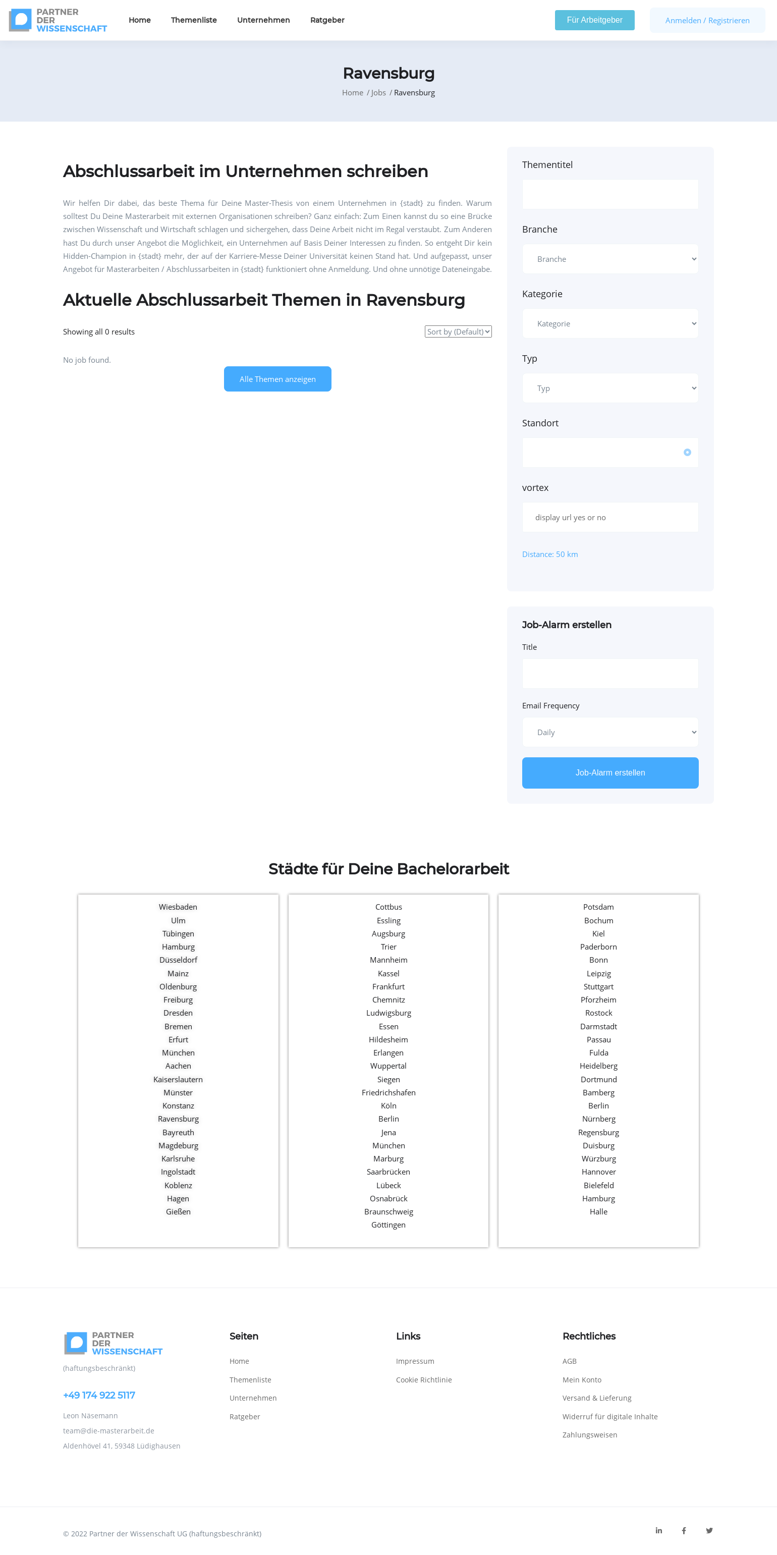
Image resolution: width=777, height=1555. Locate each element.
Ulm (178, 920)
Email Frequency (551, 705)
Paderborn (598, 946)
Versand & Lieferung (597, 1398)
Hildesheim (388, 1039)
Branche (540, 229)
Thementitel (547, 164)
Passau (599, 1039)
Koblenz (178, 1185)
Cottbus (388, 907)
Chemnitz (388, 999)
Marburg (388, 1158)
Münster (178, 1092)
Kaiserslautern (178, 1079)
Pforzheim (599, 999)
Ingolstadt (178, 1172)
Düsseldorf (178, 960)
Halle (598, 1211)
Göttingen (388, 1224)
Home (140, 20)
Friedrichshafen (389, 1092)
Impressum (415, 1361)
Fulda (598, 1052)
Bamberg (599, 1092)
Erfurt (178, 1039)
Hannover (599, 1172)
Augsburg (388, 933)
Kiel (598, 933)
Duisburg (599, 1145)
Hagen (178, 1198)
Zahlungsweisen (590, 1434)
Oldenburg (178, 986)
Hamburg (178, 946)
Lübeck (388, 1185)
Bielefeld (599, 1185)
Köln (389, 1105)
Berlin (388, 1119)
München (178, 1052)
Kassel (389, 973)
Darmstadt (598, 1026)
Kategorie (542, 293)
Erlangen (388, 1052)
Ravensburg (178, 1119)
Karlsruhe (178, 1158)
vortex (535, 487)
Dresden (178, 1013)
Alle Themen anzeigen (278, 379)
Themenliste (194, 20)
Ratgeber (327, 20)
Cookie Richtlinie (424, 1379)
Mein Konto (582, 1379)
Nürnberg (599, 1119)
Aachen (178, 1066)
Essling (389, 920)
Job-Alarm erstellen (610, 772)
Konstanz (178, 1105)
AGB (570, 1361)
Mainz (178, 973)
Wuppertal (388, 1066)
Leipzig (599, 973)
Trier (389, 946)
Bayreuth (178, 1132)
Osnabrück (389, 1198)
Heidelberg (599, 1066)
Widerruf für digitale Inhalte (610, 1416)
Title (529, 647)
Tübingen (178, 933)
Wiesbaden (178, 907)
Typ (529, 358)
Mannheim (389, 960)
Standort (540, 422)
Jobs (378, 92)
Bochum (599, 920)
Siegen (388, 1079)
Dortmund (599, 1079)
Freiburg (178, 999)
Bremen (178, 1026)
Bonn (598, 960)
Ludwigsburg (388, 1013)
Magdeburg (178, 1145)
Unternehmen (263, 20)
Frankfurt (388, 986)
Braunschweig (388, 1211)
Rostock (599, 1013)
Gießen (178, 1211)
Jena (388, 1132)
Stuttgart (599, 986)
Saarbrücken (388, 1172)
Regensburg (598, 1132)
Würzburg (599, 1158)
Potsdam (598, 907)
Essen (389, 1026)
